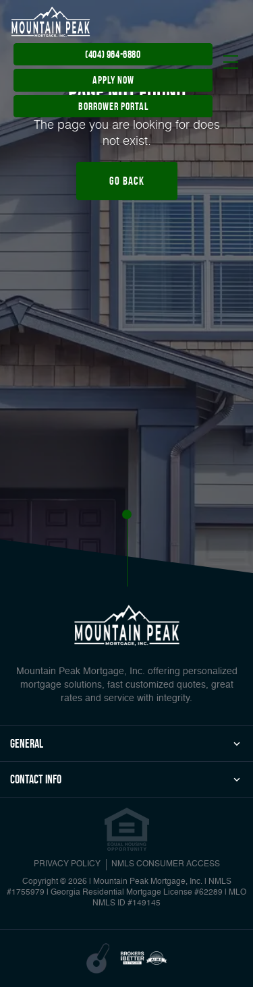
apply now (113, 80)
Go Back (126, 181)
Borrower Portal (113, 106)
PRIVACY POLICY (67, 864)
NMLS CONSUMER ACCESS (165, 864)
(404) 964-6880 (112, 54)
